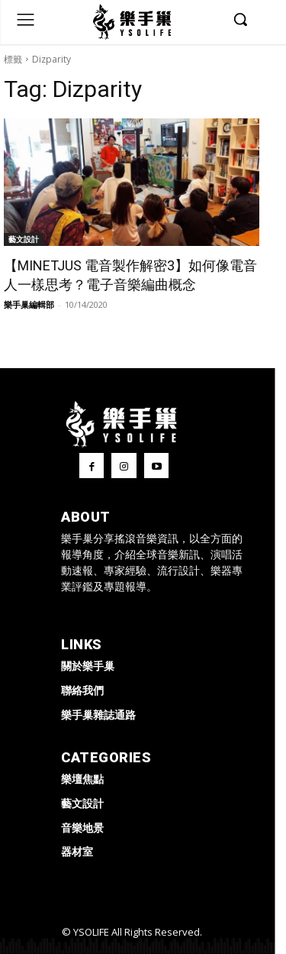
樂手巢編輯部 (29, 304)
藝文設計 (23, 239)
